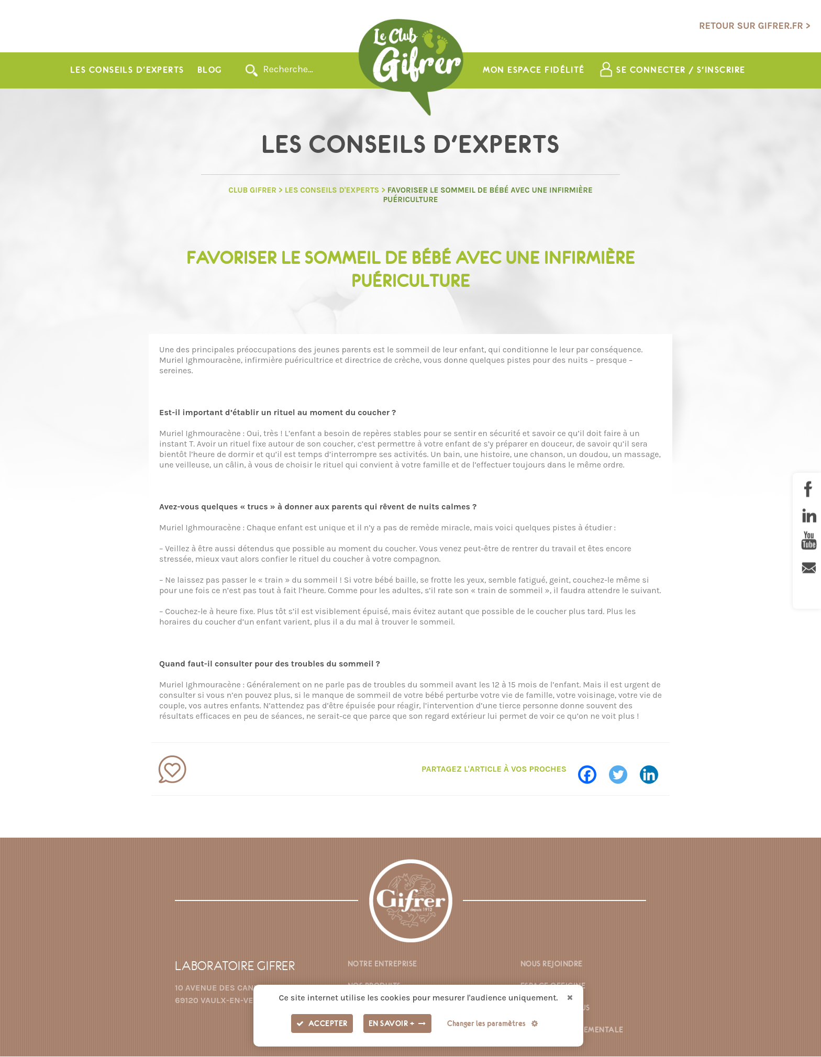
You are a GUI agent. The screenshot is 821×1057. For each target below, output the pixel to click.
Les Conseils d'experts (332, 190)
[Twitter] (623, 769)
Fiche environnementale (572, 1030)
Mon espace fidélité (533, 70)
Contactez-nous (555, 1008)
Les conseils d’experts (127, 70)
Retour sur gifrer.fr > (755, 26)
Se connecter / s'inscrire (681, 70)
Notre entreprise (382, 964)
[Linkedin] (654, 769)
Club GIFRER (252, 190)
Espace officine (552, 986)
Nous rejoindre (551, 964)
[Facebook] (592, 769)
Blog (209, 70)
